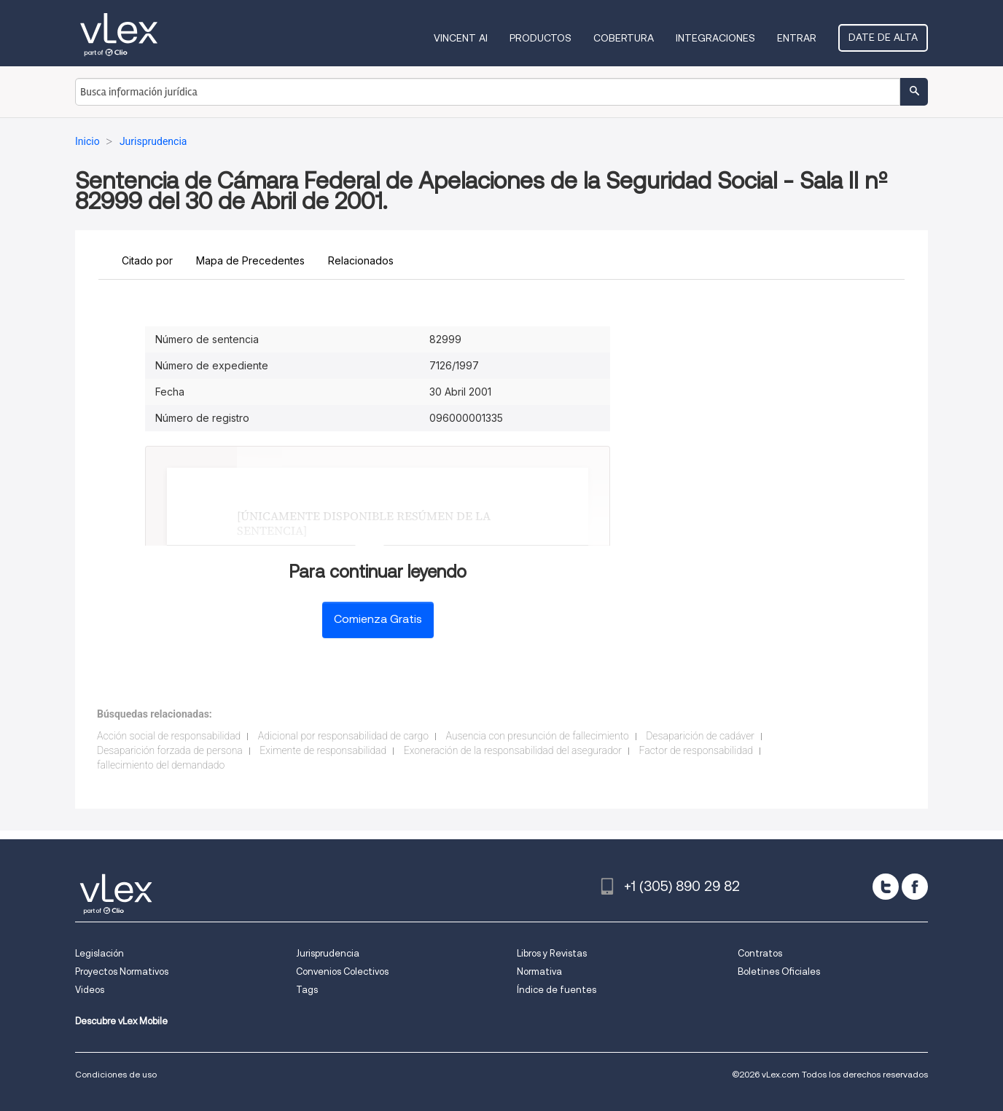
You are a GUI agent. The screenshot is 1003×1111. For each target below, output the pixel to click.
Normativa (539, 971)
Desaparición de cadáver (700, 736)
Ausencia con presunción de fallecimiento (536, 736)
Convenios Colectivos (342, 971)
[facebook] (915, 887)
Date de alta (883, 37)
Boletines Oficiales (779, 971)
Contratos (760, 953)
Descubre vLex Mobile (121, 1021)
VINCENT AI (461, 38)
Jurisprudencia (327, 953)
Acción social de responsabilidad (169, 736)
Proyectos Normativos (121, 971)
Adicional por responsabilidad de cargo (343, 736)
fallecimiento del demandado (161, 765)
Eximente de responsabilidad (322, 750)
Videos (89, 989)
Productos (540, 38)
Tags (307, 989)
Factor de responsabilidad (696, 750)
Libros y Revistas (552, 953)
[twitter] (886, 887)
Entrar (796, 38)
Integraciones (715, 38)
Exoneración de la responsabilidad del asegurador (513, 750)
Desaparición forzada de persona (170, 750)
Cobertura (623, 38)
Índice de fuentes (556, 989)
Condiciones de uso (116, 1074)
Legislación (99, 953)
